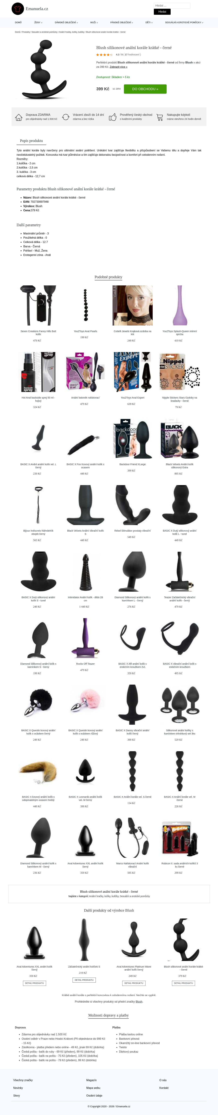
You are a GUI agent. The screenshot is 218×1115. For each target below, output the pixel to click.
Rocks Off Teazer (85, 663)
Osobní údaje (94, 1095)
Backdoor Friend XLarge (132, 464)
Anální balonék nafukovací (85, 397)
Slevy (16, 1095)
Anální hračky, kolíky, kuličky (71, 32)
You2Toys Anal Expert (132, 397)
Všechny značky (23, 1080)
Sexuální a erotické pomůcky (183, 22)
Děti (148, 22)
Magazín (91, 1080)
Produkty (26, 32)
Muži (93, 22)
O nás (163, 1080)
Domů (18, 22)
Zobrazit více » (118, 66)
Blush (189, 62)
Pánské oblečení (120, 22)
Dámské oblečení (65, 22)
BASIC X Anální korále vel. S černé (132, 797)
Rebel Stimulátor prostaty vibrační (132, 530)
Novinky (18, 1087)
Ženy (37, 22)
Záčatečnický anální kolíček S (84, 966)
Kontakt (163, 1087)
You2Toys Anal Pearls (85, 331)
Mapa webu (93, 1087)
